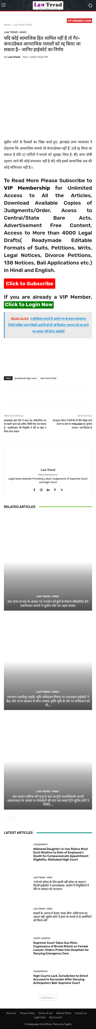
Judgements (40, 844)
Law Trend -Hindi (22, 24)
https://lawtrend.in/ (48, 475)
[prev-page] (6, 818)
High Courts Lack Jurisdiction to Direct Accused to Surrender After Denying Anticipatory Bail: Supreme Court (60, 979)
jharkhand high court (26, 378)
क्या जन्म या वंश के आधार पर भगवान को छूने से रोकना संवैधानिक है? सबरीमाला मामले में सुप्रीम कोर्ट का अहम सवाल (47, 603)
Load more (48, 997)
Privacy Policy (27, 1013)
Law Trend (14, 57)
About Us (11, 1013)
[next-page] (12, 818)
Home (7, 24)
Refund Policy (63, 1013)
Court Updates (41, 938)
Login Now (39, 1017)
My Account (55, 1017)
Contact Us (81, 1013)
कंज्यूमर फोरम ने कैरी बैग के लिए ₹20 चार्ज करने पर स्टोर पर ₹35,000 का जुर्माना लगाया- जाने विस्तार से (72, 424)
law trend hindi (48, 378)
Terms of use (45, 1013)
